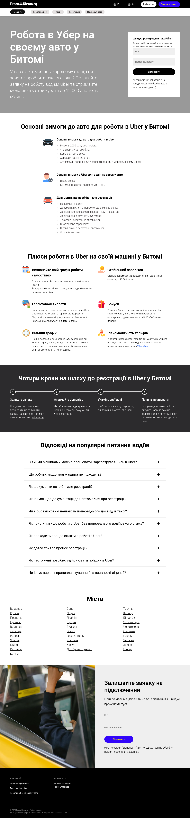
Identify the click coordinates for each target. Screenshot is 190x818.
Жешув (14, 640)
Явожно (128, 640)
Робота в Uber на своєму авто (24, 793)
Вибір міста (148, 4)
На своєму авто (94, 12)
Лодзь (71, 613)
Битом (14, 654)
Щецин (71, 622)
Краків (14, 613)
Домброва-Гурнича (79, 649)
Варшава (16, 608)
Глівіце (127, 649)
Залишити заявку (169, 4)
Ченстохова (131, 626)
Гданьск (15, 622)
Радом (14, 635)
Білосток (129, 617)
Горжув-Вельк (76, 635)
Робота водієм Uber (19, 783)
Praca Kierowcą (23, 4)
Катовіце (16, 649)
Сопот (71, 608)
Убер (58, 12)
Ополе (71, 631)
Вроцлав (16, 626)
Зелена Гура (131, 622)
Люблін (71, 617)
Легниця (15, 631)
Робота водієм (40, 12)
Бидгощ (72, 626)
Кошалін (72, 640)
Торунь (128, 608)
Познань (16, 617)
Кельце (128, 613)
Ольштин (129, 631)
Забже (127, 645)
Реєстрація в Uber (18, 788)
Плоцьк (128, 635)
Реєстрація (74, 12)
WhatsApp (142, 346)
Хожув (71, 645)
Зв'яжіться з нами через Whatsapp (62, 785)
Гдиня (14, 645)
